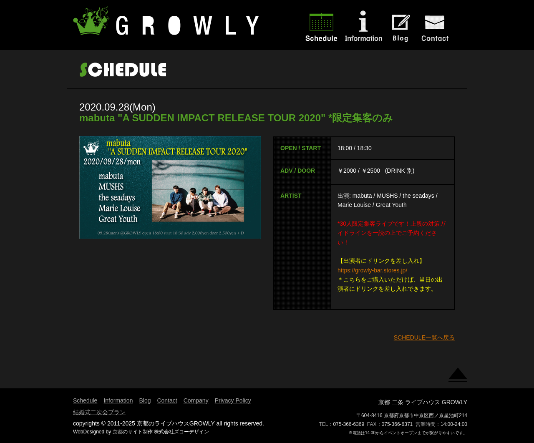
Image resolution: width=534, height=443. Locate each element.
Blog (145, 400)
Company (196, 400)
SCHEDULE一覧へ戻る (424, 337)
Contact (167, 400)
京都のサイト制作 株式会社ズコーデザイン (161, 432)
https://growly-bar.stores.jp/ (373, 270)
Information (118, 400)
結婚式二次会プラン (99, 412)
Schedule (85, 400)
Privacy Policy (233, 400)
